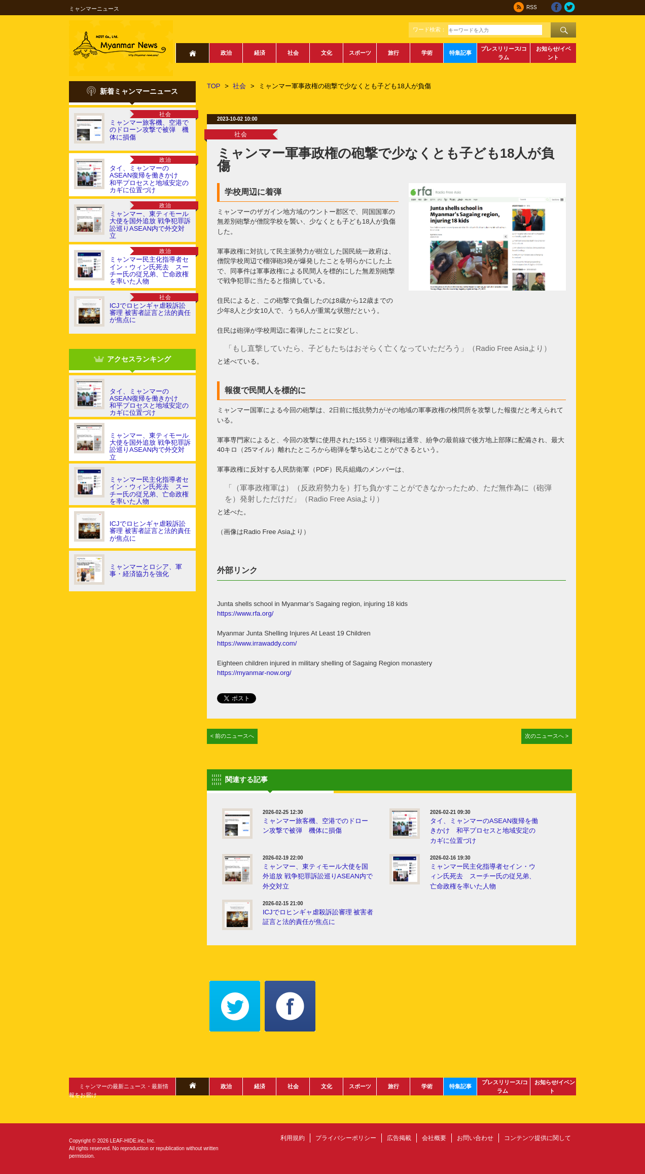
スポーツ (360, 53)
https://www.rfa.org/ (245, 613)
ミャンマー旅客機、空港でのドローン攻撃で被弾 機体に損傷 (149, 130)
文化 (326, 53)
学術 (427, 53)
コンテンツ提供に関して (537, 1138)
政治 (226, 53)
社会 (293, 53)
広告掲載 (399, 1138)
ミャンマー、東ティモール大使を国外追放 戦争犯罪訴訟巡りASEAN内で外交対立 (150, 224)
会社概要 (434, 1138)
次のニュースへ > (547, 736)
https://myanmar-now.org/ (254, 673)
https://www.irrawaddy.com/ (257, 643)
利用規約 (292, 1138)
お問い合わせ (475, 1138)
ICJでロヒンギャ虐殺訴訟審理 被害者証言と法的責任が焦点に (150, 313)
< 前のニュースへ (232, 736)
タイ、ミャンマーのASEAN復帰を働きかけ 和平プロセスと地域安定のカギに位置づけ (149, 179)
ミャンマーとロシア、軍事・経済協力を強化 (146, 570)
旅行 (393, 53)
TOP (214, 86)
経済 (259, 53)
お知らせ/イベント (553, 53)
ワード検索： (429, 29)
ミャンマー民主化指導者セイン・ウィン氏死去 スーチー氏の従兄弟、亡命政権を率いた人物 (149, 270)
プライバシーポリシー (345, 1138)
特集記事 (460, 53)
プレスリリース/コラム (504, 53)
